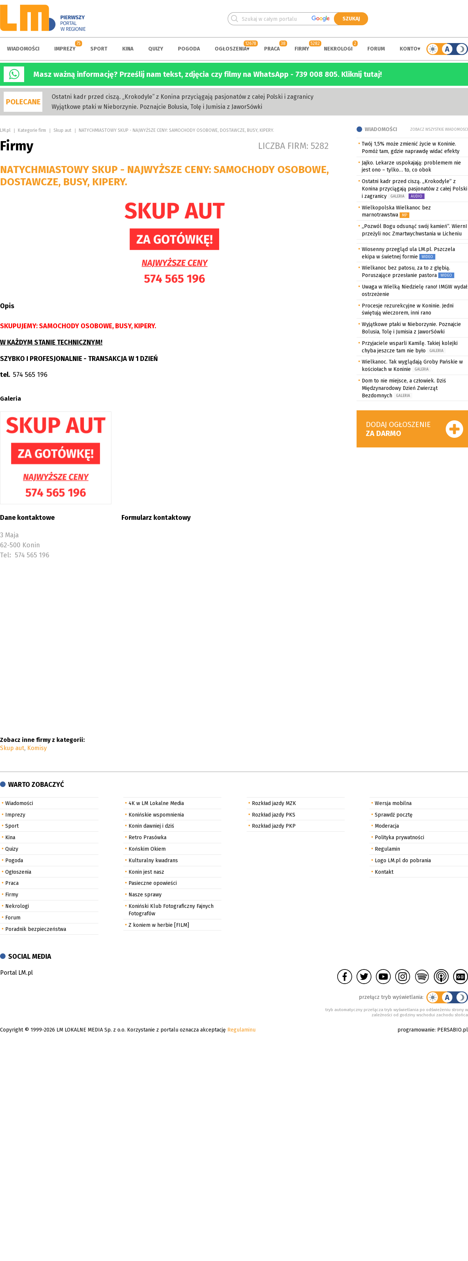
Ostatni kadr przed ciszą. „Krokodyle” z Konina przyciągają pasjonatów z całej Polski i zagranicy (182, 96)
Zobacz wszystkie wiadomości (439, 129)
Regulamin (387, 849)
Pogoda (189, 49)
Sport (98, 49)
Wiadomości (23, 49)
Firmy (302, 49)
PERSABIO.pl (452, 1030)
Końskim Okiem (147, 849)
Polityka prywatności (399, 837)
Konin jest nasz (146, 872)
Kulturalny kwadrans (153, 860)
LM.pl (5, 130)
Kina (127, 49)
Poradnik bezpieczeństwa (35, 929)
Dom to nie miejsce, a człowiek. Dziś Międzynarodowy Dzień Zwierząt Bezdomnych (404, 388)
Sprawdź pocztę (394, 815)
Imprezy (64, 49)
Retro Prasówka (147, 837)
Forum (376, 49)
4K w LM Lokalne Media (156, 803)
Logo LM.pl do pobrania (403, 860)
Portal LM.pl (16, 972)
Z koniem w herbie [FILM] (159, 925)
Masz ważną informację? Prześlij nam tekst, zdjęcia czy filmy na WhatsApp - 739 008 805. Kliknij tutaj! (207, 74)
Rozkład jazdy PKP (274, 826)
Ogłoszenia (231, 49)
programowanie (416, 1030)
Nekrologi (338, 49)
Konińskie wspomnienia (156, 815)
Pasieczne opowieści (153, 883)
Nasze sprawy (145, 895)
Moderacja (387, 826)
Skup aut (62, 130)
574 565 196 (32, 555)
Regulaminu (241, 1030)
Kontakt (384, 872)
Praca (272, 49)
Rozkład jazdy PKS (273, 815)
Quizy (155, 49)
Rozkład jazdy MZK (274, 803)
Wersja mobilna (393, 803)
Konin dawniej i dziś (151, 826)
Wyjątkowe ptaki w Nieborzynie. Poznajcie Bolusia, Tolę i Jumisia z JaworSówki (157, 106)
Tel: (5, 555)
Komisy (37, 748)
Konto (408, 49)
